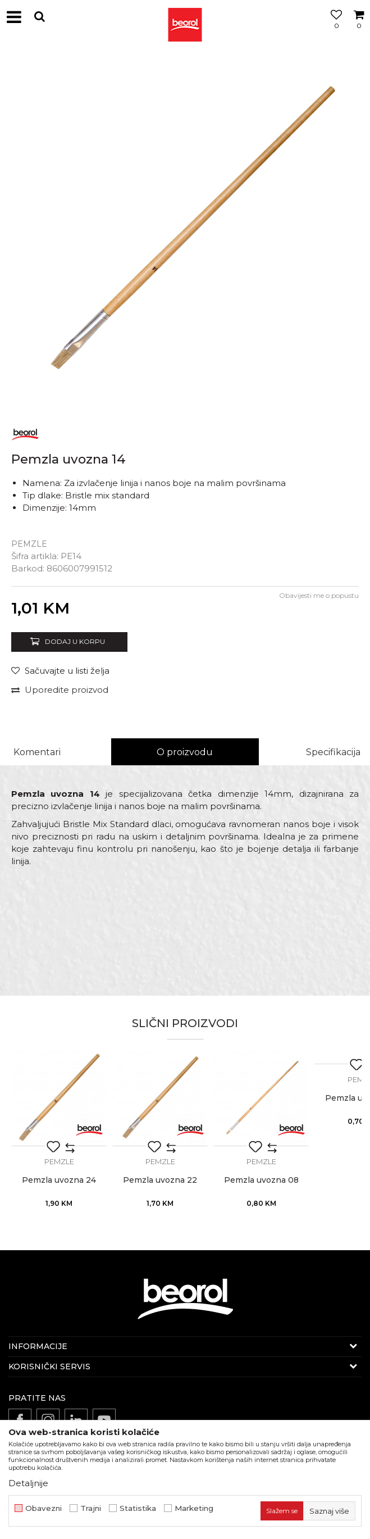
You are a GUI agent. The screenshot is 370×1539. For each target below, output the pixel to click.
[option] (185, 233)
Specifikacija (333, 752)
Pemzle (29, 544)
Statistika (138, 1508)
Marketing (194, 1508)
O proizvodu (185, 752)
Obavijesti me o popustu (319, 595)
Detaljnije (28, 1483)
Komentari (37, 752)
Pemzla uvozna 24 (59, 1180)
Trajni (90, 1508)
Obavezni (43, 1508)
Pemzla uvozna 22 (160, 1180)
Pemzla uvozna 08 (261, 1180)
